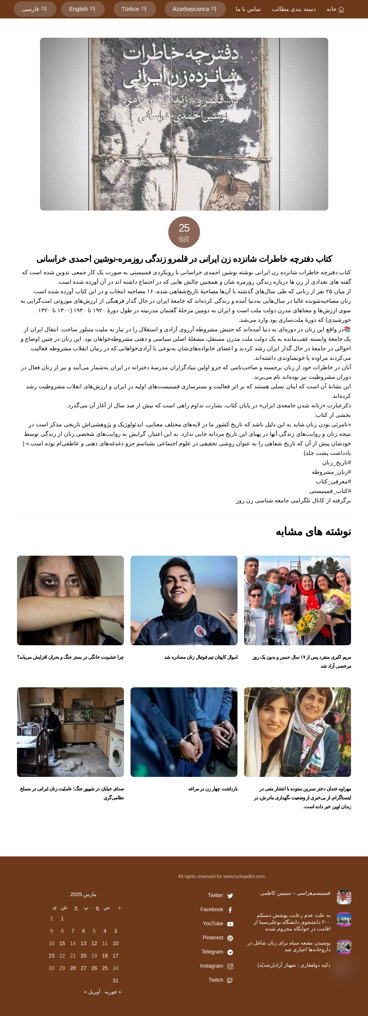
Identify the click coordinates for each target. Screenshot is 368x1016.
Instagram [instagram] (218, 966)
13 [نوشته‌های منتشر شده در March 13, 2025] (83, 943)
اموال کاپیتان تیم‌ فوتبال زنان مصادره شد (200, 657)
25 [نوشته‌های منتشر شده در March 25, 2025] (105, 968)
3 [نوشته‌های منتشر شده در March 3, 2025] (115, 931)
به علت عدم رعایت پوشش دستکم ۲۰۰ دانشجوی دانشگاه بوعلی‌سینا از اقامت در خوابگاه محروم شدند (292, 922)
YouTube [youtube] (219, 923)
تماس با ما (248, 9)
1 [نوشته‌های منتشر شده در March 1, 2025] (62, 919)
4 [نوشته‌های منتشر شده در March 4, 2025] (104, 931)
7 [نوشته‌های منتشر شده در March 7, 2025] (72, 931)
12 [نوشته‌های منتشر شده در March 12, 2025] (94, 943)
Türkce (135, 9)
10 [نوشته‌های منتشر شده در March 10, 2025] (115, 943)
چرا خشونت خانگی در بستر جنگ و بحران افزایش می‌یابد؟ (70, 657)
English (83, 9)
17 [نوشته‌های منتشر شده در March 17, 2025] (115, 956)
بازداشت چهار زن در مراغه (212, 789)
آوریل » (92, 992)
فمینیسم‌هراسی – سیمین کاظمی (295, 893)
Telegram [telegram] (219, 952)
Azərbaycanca (195, 9)
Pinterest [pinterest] (219, 938)
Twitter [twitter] (222, 895)
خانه (336, 9)
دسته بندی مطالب (294, 9)
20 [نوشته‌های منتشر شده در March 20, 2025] (83, 956)
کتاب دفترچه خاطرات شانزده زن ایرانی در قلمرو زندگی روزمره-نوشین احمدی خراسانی (184, 259)
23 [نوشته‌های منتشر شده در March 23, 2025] (51, 956)
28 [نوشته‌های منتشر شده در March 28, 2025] (73, 968)
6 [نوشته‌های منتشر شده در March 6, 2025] (83, 931)
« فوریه (113, 992)
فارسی (35, 9)
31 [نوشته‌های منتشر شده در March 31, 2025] (115, 980)
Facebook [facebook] (218, 909)
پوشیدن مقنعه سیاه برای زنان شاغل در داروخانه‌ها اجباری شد (289, 946)
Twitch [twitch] (222, 980)
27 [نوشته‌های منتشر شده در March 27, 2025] (83, 968)
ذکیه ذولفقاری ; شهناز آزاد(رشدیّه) (294, 965)
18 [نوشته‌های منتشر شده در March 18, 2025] (105, 956)
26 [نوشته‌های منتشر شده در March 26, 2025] (94, 968)
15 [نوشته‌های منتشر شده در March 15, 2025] (62, 943)
